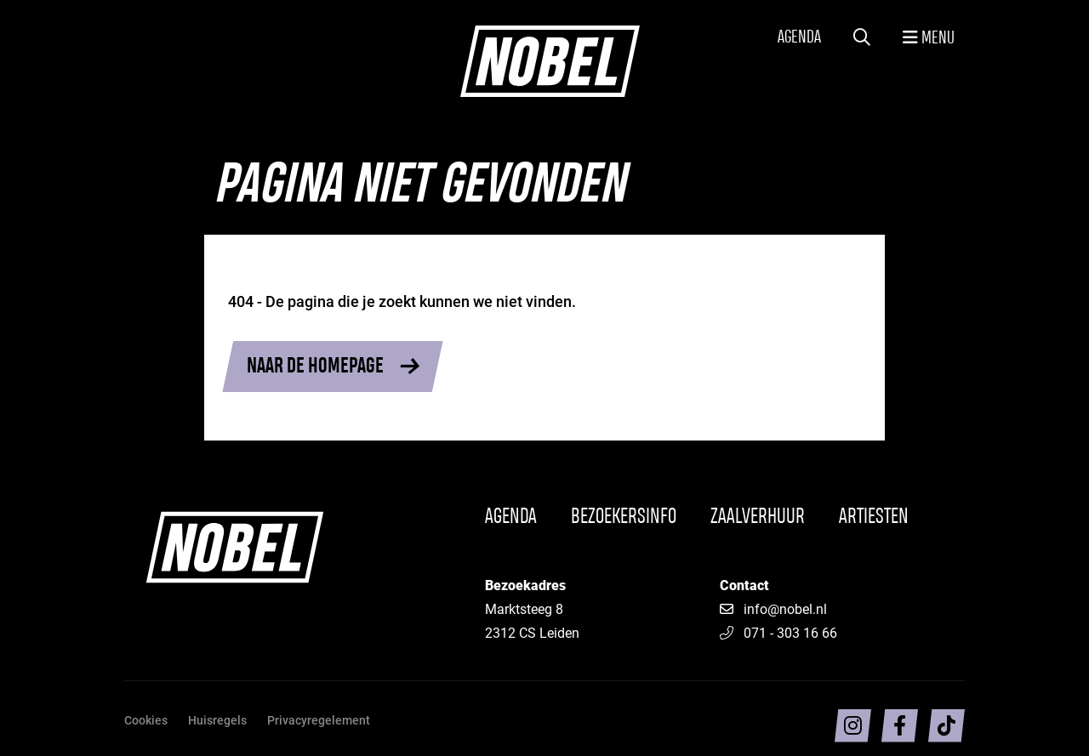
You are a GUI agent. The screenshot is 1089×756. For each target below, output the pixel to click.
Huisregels (217, 720)
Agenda (799, 38)
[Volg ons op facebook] (899, 725)
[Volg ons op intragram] (853, 725)
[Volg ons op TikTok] (946, 725)
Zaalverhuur (757, 517)
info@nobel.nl (785, 608)
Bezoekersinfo (623, 517)
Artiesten (874, 517)
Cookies (146, 720)
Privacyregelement (318, 720)
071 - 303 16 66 (778, 632)
